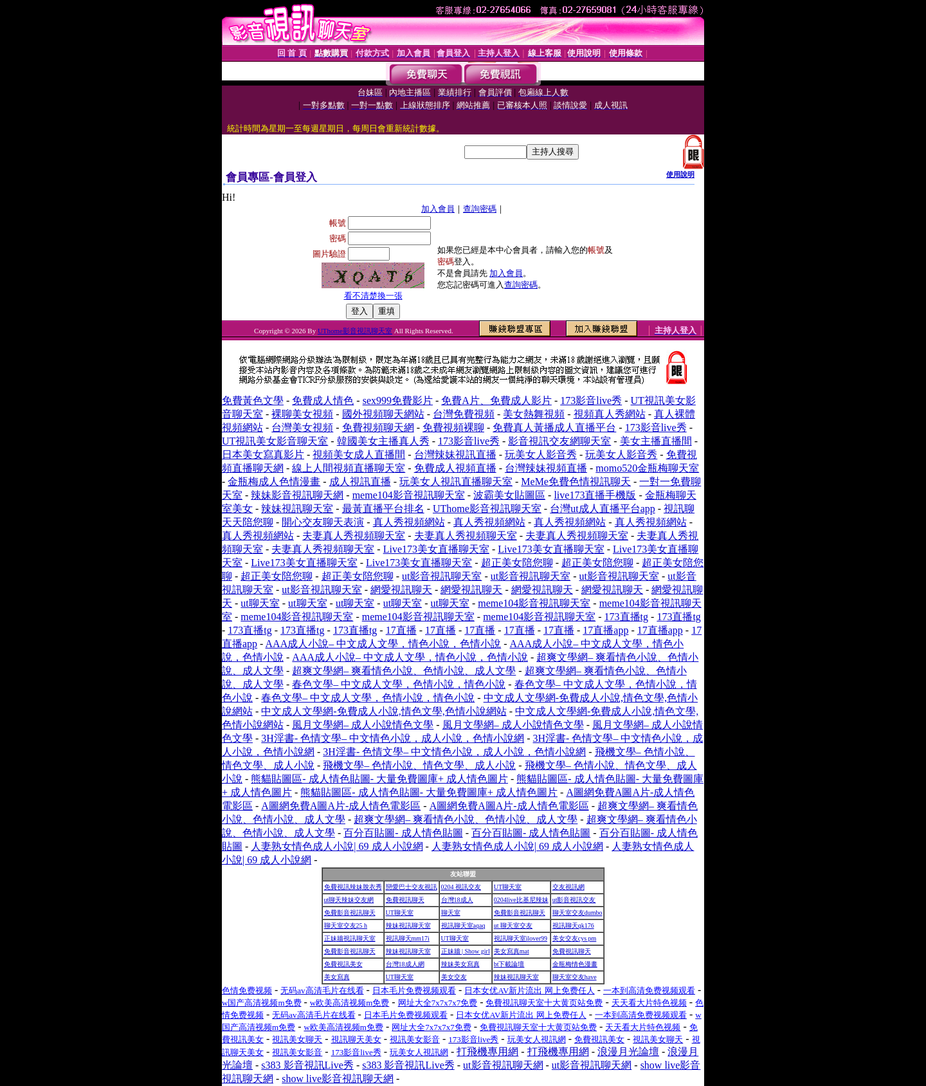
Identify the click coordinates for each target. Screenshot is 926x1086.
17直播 (401, 630)
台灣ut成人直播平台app (602, 508)
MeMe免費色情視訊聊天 (576, 481)
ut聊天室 (260, 603)
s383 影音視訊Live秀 (307, 1065)
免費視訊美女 (343, 964)
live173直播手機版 (595, 495)
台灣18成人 (457, 899)
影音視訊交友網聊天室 (559, 441)
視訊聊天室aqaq (463, 925)
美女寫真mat (511, 951)
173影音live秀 (591, 400)
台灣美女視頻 (302, 427)
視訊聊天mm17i (408, 938)
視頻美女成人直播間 (359, 454)
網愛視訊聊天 (401, 589)
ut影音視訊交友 (574, 899)
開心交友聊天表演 (323, 522)
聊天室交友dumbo (577, 912)
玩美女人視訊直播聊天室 (456, 481)
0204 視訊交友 (461, 886)
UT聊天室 (508, 886)
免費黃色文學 (253, 400)
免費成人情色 (323, 400)
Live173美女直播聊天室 (436, 549)
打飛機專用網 (487, 1051)
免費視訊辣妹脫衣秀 (353, 886)
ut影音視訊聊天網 (503, 1065)
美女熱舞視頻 (534, 414)
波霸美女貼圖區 (509, 495)
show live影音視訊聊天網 (338, 1078)
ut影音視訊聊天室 (442, 576)
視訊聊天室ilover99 (520, 938)
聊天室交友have (574, 976)
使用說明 (680, 174)
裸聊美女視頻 (302, 414)
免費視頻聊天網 (378, 427)
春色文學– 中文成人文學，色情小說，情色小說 (398, 684)
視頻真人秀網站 (610, 414)
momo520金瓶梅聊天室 (647, 468)
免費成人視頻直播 (455, 468)
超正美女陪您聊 (517, 562)
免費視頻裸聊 (453, 427)
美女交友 (454, 976)
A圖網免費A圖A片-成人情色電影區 (341, 805)
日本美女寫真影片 (263, 454)
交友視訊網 (568, 886)
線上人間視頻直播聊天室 (348, 468)
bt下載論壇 (509, 964)
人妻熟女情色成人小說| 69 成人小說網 (336, 846)
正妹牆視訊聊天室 (350, 938)
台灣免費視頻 (464, 414)
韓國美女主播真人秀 (383, 441)
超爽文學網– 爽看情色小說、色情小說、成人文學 (404, 670)
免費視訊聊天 (405, 899)
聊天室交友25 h (346, 925)
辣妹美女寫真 (460, 964)
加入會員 (438, 209)
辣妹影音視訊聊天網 (297, 495)
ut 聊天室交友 (513, 925)
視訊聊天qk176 (573, 925)
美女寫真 (337, 976)
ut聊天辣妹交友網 (349, 899)
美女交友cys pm (574, 938)
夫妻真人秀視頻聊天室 (353, 535)
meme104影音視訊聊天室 (408, 495)
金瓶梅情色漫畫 (574, 964)
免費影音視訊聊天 (350, 912)
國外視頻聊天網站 (383, 414)
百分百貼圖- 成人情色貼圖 (402, 832)
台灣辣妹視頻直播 (546, 468)
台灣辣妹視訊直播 (455, 454)
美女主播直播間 (656, 441)
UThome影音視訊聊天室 (355, 331)
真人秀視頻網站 (409, 522)
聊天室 (450, 912)
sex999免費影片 (398, 400)
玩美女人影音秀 (541, 454)
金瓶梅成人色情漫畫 (274, 481)
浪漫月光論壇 (628, 1051)
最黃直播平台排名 (383, 508)
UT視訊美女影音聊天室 (275, 441)
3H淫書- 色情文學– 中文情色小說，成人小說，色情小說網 (392, 738)
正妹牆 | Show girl (465, 951)
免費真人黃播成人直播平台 (554, 427)
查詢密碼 (479, 209)
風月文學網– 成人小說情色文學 (362, 724)
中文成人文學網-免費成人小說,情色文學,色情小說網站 (383, 711)
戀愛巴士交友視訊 (411, 886)
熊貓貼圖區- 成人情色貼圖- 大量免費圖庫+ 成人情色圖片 (379, 778)
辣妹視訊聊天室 (297, 508)
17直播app (605, 630)
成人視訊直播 (360, 481)
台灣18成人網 (405, 964)
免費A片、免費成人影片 (496, 400)
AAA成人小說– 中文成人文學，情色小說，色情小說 (384, 643)
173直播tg (626, 616)
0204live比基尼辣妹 (521, 899)
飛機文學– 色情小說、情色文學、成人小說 (419, 765)
